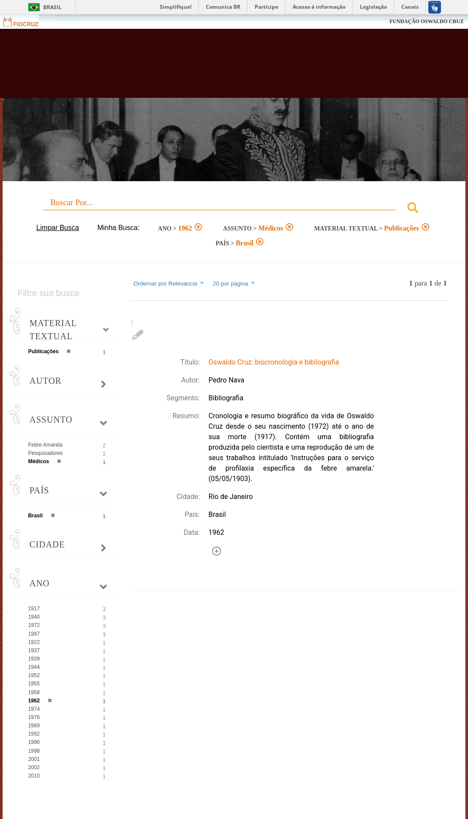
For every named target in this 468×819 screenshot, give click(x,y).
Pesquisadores (45, 453)
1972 (34, 625)
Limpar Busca (57, 227)
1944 (34, 667)
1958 (34, 692)
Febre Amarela (45, 445)
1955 (34, 684)
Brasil (52, 7)
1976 (34, 717)
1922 (34, 642)
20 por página (234, 283)
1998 (34, 751)
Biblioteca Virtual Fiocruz (208, 68)
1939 (34, 659)
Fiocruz (26, 21)
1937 (34, 650)
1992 (34, 734)
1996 (34, 742)
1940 (34, 617)
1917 (34, 609)
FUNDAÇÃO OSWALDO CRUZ (426, 21)
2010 (34, 776)
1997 (34, 634)
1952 (34, 675)
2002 (34, 767)
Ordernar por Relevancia (169, 283)
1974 (34, 709)
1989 (34, 726)
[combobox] (233, 209)
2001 (34, 759)
